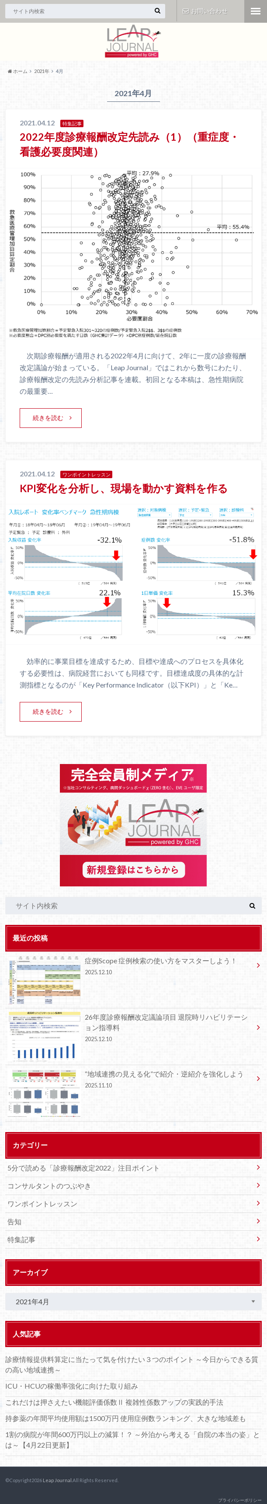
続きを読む (48, 417)
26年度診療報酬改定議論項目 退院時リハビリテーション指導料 (130, 1029)
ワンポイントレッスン (42, 1203)
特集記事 (21, 1239)
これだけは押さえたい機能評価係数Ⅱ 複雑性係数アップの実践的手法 (114, 1402)
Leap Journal (57, 1480)
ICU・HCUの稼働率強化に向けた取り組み (71, 1386)
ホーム (18, 71)
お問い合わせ (205, 10)
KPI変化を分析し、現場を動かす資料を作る (124, 487)
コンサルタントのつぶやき (49, 1185)
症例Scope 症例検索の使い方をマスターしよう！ (130, 967)
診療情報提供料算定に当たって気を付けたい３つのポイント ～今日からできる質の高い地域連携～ (131, 1364)
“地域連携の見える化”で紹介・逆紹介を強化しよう (130, 1080)
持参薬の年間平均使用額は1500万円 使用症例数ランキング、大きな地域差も (125, 1418)
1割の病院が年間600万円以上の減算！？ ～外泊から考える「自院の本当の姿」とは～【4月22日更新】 (132, 1439)
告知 (14, 1221)
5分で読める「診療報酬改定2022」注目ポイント (83, 1167)
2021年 (41, 71)
